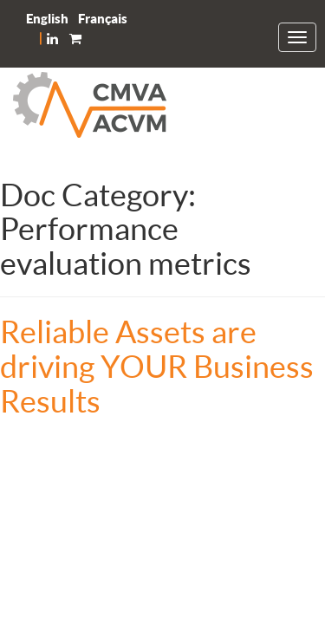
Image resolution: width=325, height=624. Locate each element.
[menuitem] (47, 19)
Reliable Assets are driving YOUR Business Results (157, 365)
